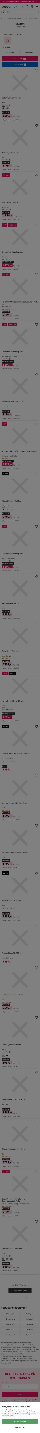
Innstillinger (20, 1427)
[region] (20, 1417)
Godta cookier (20, 1422)
